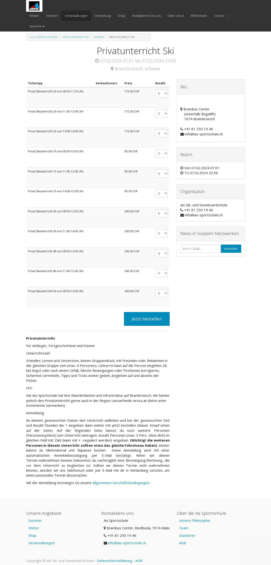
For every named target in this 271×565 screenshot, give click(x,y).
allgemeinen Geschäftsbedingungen (122, 482)
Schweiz (99, 37)
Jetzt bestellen (147, 319)
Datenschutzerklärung (114, 560)
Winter (33, 528)
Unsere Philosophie (194, 520)
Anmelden (231, 249)
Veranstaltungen (41, 542)
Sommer (35, 520)
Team (183, 528)
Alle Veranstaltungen (44, 37)
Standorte (187, 535)
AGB (182, 542)
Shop (32, 535)
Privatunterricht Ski (76, 37)
